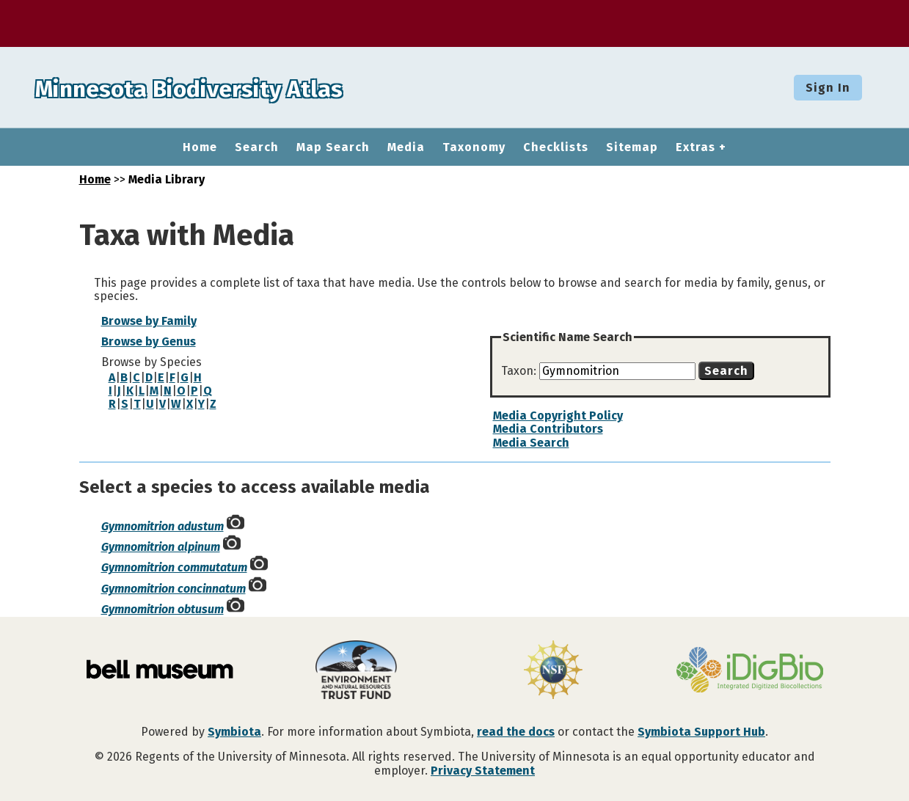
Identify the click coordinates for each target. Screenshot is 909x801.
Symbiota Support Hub (701, 732)
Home (200, 147)
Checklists (555, 147)
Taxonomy (473, 147)
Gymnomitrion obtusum (162, 609)
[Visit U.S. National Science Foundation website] (553, 671)
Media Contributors (548, 429)
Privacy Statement (483, 771)
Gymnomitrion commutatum (174, 567)
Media (406, 147)
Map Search (333, 147)
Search (257, 147)
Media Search (531, 443)
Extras (695, 147)
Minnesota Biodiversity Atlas (228, 87)
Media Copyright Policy (558, 416)
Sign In (828, 88)
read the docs (516, 732)
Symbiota (234, 732)
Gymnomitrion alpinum (160, 547)
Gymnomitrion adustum (162, 526)
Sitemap (632, 147)
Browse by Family (149, 321)
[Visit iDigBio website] (749, 671)
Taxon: (520, 371)
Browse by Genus (148, 341)
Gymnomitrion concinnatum (173, 589)
